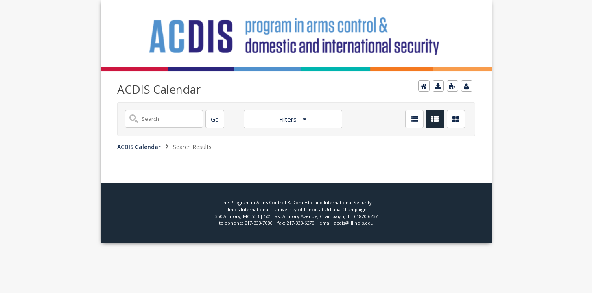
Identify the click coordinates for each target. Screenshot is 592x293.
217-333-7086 (258, 223)
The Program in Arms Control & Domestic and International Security (296, 202)
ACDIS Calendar (139, 147)
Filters (288, 119)
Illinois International (247, 209)
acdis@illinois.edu (354, 223)
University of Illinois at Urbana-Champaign (321, 209)
